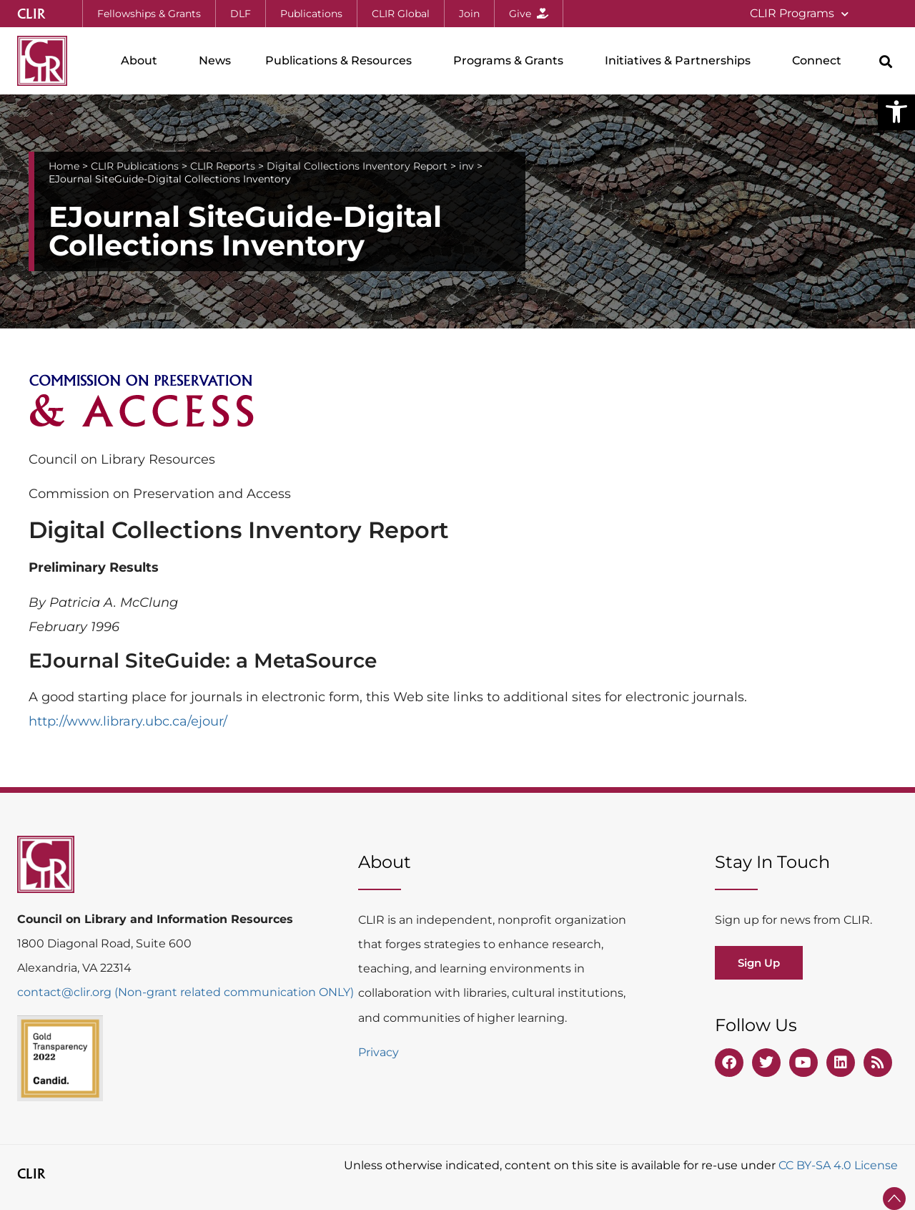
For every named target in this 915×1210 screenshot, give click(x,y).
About (142, 61)
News (215, 60)
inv (466, 166)
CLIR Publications (135, 166)
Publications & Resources (342, 61)
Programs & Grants (511, 61)
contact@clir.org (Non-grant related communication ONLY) (185, 992)
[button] (896, 111)
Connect (820, 61)
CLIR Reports (222, 166)
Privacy (378, 1052)
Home (64, 166)
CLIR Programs (799, 14)
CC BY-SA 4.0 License (838, 1165)
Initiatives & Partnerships (681, 61)
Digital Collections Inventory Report (357, 166)
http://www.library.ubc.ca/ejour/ (128, 721)
